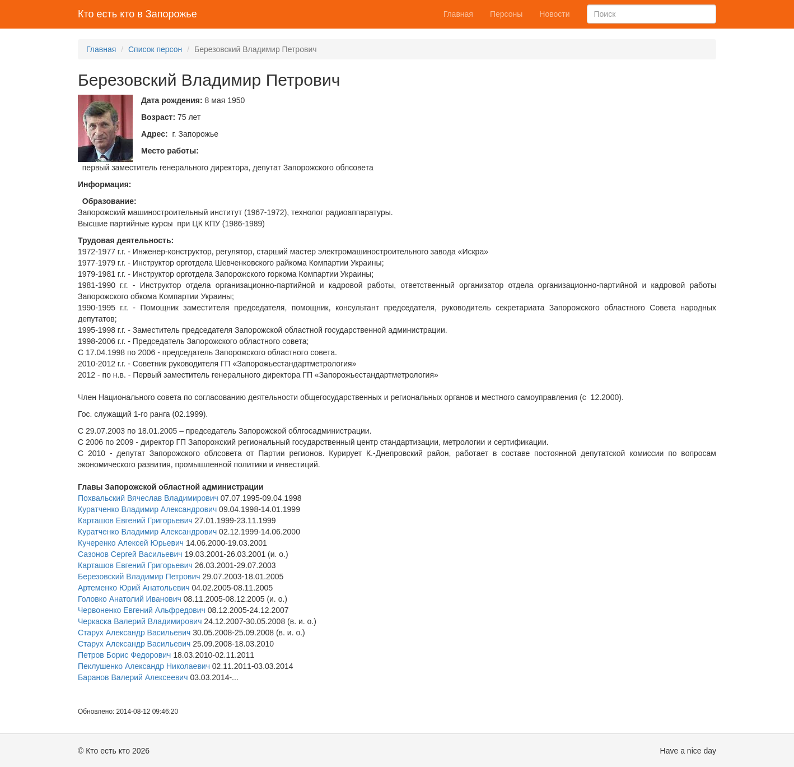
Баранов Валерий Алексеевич (133, 677)
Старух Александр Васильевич (134, 632)
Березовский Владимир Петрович (139, 576)
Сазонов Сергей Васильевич (130, 554)
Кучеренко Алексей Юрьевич (131, 542)
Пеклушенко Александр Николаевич (144, 666)
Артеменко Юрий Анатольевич (134, 587)
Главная (458, 14)
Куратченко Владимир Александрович (147, 509)
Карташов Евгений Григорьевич (135, 520)
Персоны (506, 14)
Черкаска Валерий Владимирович (140, 621)
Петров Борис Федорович (124, 654)
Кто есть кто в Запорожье (137, 14)
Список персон (155, 49)
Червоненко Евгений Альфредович (141, 610)
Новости (554, 14)
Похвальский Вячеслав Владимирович (148, 498)
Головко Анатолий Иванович (129, 598)
